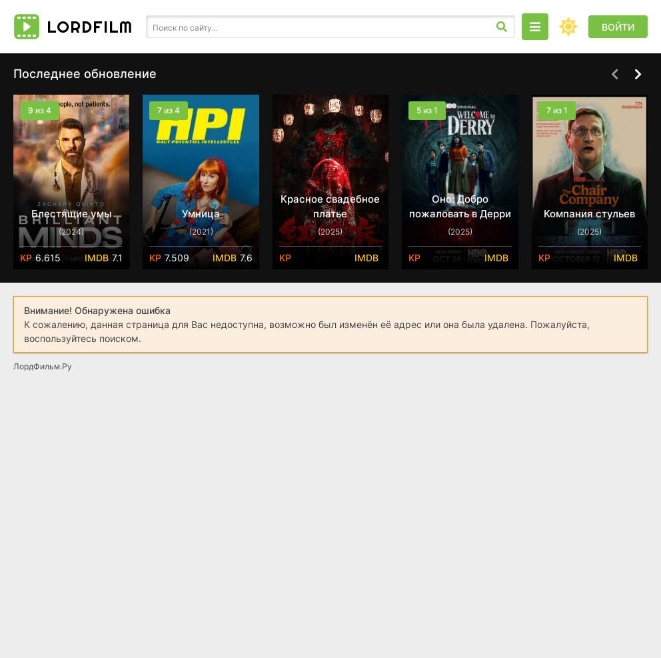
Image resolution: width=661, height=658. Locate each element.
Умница (201, 213)
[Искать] (501, 26)
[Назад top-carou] (614, 75)
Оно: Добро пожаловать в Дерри (460, 206)
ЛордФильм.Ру (42, 366)
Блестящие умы (71, 213)
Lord (90, 27)
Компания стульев (589, 213)
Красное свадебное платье (330, 206)
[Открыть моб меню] (535, 26)
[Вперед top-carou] (638, 75)
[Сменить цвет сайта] (568, 26)
